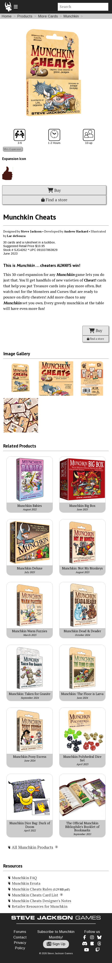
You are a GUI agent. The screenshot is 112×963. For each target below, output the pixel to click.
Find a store (54, 199)
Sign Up (56, 944)
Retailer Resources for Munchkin (39, 906)
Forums (20, 932)
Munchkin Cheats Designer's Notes (41, 900)
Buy (54, 190)
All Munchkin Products (32, 847)
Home (7, 16)
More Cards (48, 16)
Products (24, 16)
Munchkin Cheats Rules (32, 889)
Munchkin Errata (26, 883)
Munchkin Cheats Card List (35, 894)
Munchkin (71, 16)
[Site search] (83, 7)
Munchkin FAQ (24, 877)
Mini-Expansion (12, 149)
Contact (20, 937)
